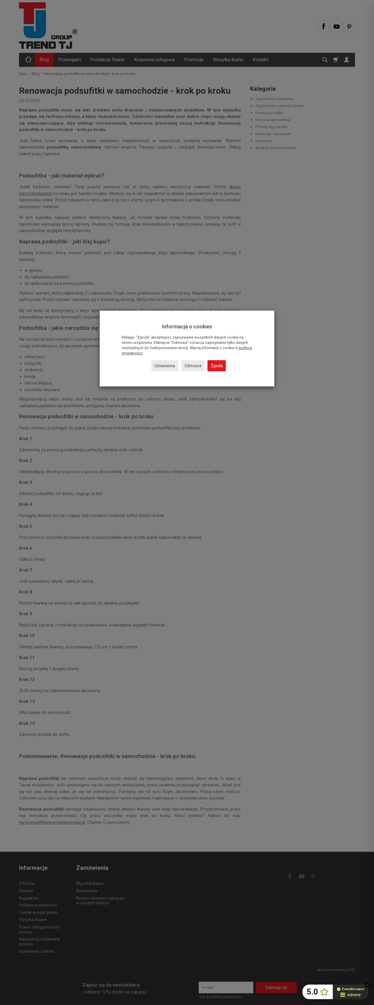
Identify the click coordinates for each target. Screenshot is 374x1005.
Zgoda (217, 365)
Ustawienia (165, 365)
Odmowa (192, 365)
